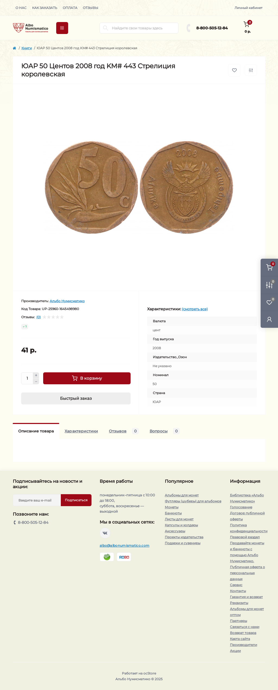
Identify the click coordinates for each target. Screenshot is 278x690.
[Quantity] (27, 378)
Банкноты (173, 513)
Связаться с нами (244, 627)
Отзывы (90, 8)
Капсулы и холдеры (181, 525)
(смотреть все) (195, 309)
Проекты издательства (184, 537)
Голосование (241, 507)
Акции (235, 651)
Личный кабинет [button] (249, 8)
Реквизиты (239, 603)
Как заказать (44, 8)
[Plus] (36, 375)
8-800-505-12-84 (212, 28)
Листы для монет (179, 519)
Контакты (238, 591)
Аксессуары (175, 531)
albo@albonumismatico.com (124, 545)
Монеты (171, 507)
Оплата (70, 8)
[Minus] (36, 382)
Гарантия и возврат (246, 597)
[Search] (106, 28)
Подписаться (76, 500)
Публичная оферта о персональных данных (247, 573)
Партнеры (238, 621)
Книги (26, 48)
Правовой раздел (245, 537)
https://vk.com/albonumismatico (105, 533)
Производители (243, 645)
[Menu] (62, 28)
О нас (21, 8)
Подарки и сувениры (182, 543)
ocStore (149, 673)
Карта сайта (240, 639)
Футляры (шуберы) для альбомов (193, 501)
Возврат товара (243, 633)
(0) (38, 317)
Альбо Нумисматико (67, 301)
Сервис (236, 585)
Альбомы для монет (182, 495)
